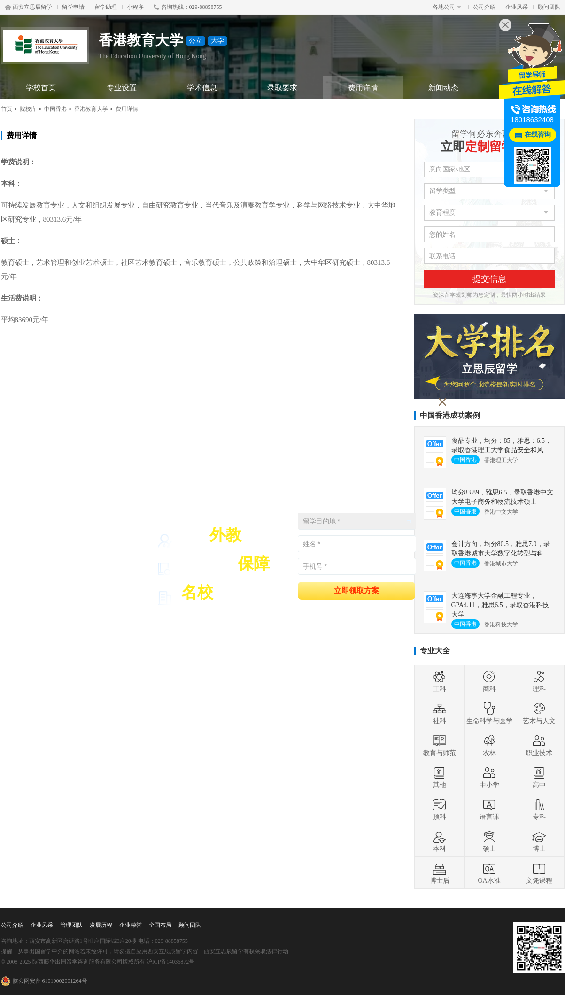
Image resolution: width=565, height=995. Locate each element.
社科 (440, 713)
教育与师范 (439, 745)
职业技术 (539, 745)
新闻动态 (443, 88)
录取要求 (282, 88)
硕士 (489, 841)
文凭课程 (539, 873)
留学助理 (105, 7)
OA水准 (489, 873)
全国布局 (160, 925)
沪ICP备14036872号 (171, 961)
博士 (539, 841)
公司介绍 (484, 7)
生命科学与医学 (489, 713)
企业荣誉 (130, 925)
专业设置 (122, 88)
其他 (440, 777)
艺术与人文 (539, 713)
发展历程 (101, 925)
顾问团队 (549, 7)
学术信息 (202, 88)
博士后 (439, 873)
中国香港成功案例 (450, 415)
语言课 (489, 809)
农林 (489, 745)
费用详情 (363, 88)
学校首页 (41, 88)
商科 (489, 681)
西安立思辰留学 (28, 7)
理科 (539, 681)
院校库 (28, 109)
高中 (539, 777)
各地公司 (447, 7)
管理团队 (71, 925)
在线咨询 (538, 134)
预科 (440, 809)
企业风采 (516, 7)
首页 (6, 109)
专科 (539, 809)
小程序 (135, 7)
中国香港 (55, 109)
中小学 (489, 777)
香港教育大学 (91, 109)
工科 (440, 681)
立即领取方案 (356, 590)
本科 (440, 841)
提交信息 (489, 279)
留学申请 (73, 7)
